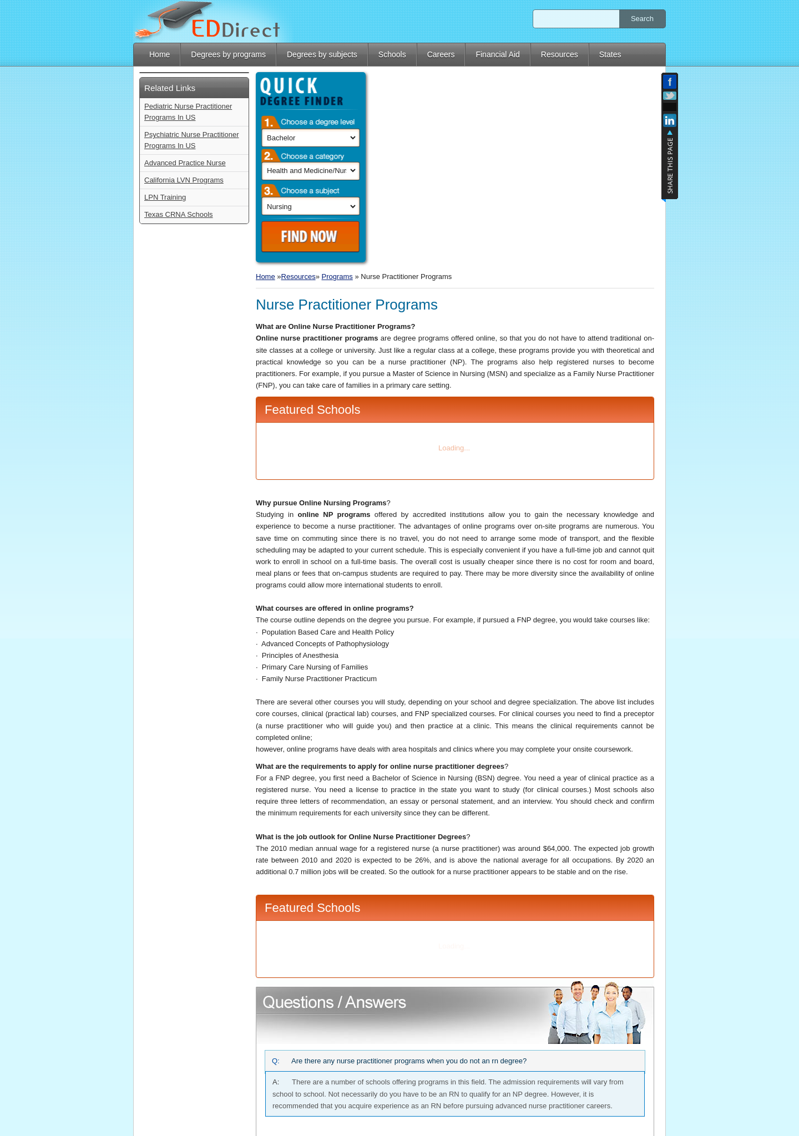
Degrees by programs (228, 54)
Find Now (196, 237)
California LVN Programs (184, 373)
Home (159, 54)
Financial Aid (497, 54)
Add (669, 107)
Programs (337, 83)
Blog (607, 1116)
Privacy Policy (643, 1116)
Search (642, 18)
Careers (441, 54)
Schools (392, 54)
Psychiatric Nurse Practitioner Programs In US (191, 333)
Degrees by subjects (322, 54)
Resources (559, 54)
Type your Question (454, 1036)
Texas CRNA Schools (178, 407)
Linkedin (669, 122)
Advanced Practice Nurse (185, 356)
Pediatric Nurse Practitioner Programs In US (188, 305)
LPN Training (165, 390)
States (610, 54)
